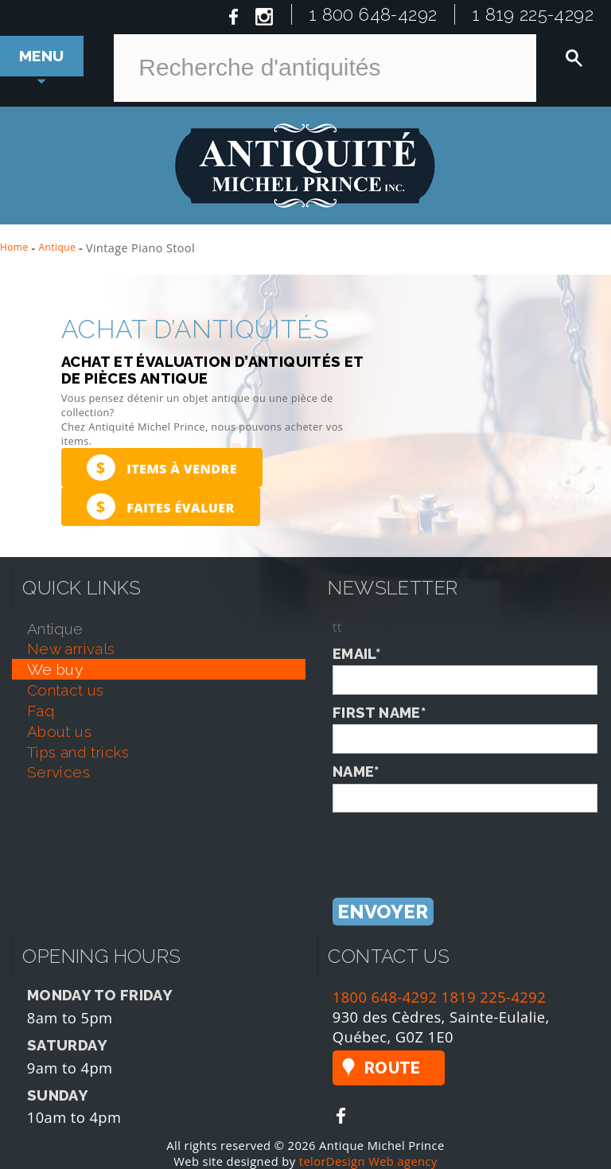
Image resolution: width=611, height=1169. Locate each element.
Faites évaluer (161, 506)
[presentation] (453, 843)
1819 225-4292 (494, 997)
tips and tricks (78, 752)
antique (55, 628)
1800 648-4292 (385, 997)
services (58, 772)
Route (392, 1067)
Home (14, 247)
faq (40, 710)
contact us (65, 690)
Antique (57, 247)
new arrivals (71, 648)
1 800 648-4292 (373, 14)
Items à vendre (162, 467)
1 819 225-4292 (533, 14)
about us (59, 731)
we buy (55, 669)
